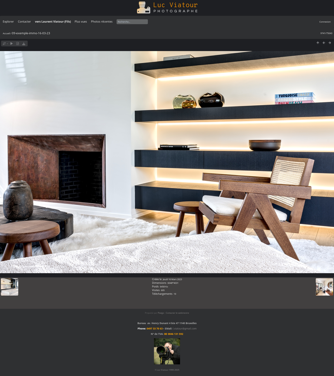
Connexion (325, 21)
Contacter (24, 21)
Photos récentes (102, 21)
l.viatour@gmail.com (185, 328)
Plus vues (81, 21)
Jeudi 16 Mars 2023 (172, 279)
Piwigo (161, 312)
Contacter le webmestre (177, 312)
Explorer (8, 21)
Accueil (6, 33)
